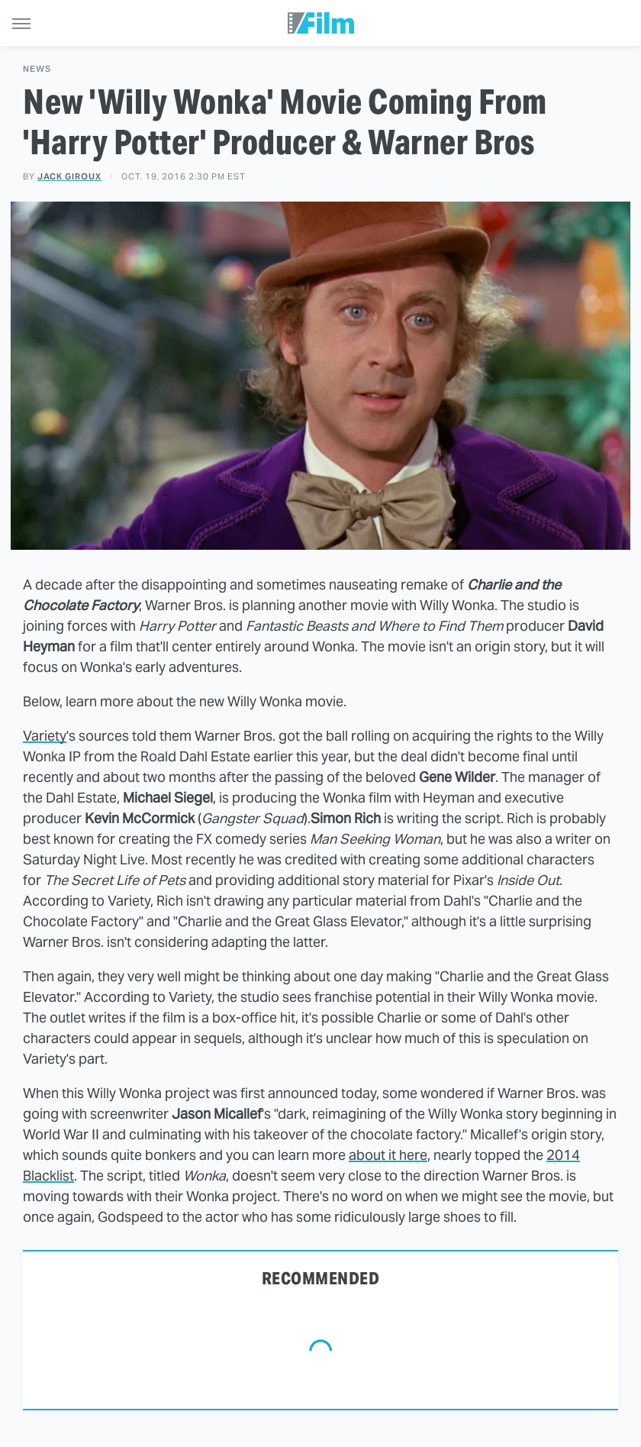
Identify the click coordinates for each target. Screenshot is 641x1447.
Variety (44, 735)
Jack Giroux (69, 176)
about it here (388, 1155)
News (37, 69)
